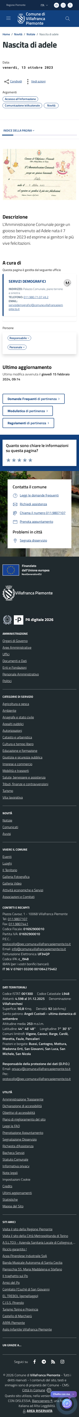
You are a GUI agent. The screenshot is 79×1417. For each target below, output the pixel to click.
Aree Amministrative (17, 647)
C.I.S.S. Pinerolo (13, 1302)
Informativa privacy (16, 1166)
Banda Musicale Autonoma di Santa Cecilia (32, 1262)
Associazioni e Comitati (19, 896)
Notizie (31, 34)
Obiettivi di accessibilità (19, 1112)
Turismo (8, 790)
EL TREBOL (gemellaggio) (20, 1295)
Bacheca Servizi (13, 1152)
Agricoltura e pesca (16, 703)
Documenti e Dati (15, 660)
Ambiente (9, 710)
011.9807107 (17, 918)
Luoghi (7, 863)
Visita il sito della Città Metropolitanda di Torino (35, 1235)
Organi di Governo (15, 640)
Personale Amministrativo (21, 674)
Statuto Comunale (15, 1159)
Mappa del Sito (13, 1206)
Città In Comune (33, 1390)
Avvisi (7, 833)
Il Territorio (10, 869)
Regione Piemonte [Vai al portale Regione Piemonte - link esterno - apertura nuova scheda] (15, 5)
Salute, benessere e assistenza (24, 777)
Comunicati (10, 826)
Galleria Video (12, 883)
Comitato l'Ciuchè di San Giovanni (26, 1289)
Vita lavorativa (13, 797)
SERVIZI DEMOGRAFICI (27, 281)
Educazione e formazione (20, 750)
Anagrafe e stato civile (18, 717)
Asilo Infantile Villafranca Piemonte (27, 1329)
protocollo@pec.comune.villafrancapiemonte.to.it (37, 943)
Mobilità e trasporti (16, 770)
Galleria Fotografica (16, 876)
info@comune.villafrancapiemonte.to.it (39, 948)
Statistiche (10, 1199)
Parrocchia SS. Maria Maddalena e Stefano (32, 1269)
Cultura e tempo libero (18, 743)
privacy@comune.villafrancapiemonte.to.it (41, 1068)
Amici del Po (11, 1282)
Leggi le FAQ (11, 1125)
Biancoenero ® (42, 1400)
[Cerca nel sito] (68, 19)
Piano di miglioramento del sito (24, 1119)
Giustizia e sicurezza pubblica (22, 757)
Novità (18, 34)
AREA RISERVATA (37, 1410)
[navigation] (8, 18)
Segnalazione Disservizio (20, 1139)
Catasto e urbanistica (17, 737)
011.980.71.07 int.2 (36, 297)
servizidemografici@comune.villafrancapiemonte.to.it (36, 307)
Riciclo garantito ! (15, 1249)
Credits (7, 1186)
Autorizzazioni (12, 730)
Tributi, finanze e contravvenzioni (25, 783)
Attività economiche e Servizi (23, 890)
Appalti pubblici (13, 723)
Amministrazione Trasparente (23, 1099)
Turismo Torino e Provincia (20, 1309)
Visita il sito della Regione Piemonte (27, 1229)
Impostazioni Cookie (16, 1179)
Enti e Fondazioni (15, 667)
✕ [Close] (73, 1394)
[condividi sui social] (13, 81)
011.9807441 (18, 923)
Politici (7, 680)
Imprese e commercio (17, 763)
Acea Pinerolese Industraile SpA (25, 1255)
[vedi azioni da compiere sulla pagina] (35, 81)
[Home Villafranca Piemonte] (37, 18)
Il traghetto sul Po (15, 1275)
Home (6, 34)
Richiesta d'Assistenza (18, 1146)
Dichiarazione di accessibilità (22, 1105)
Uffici (6, 654)
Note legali (10, 1172)
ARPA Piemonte (14, 1322)
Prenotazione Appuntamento (23, 1132)
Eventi (7, 856)
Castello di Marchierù (17, 1315)
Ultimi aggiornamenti (17, 1192)
